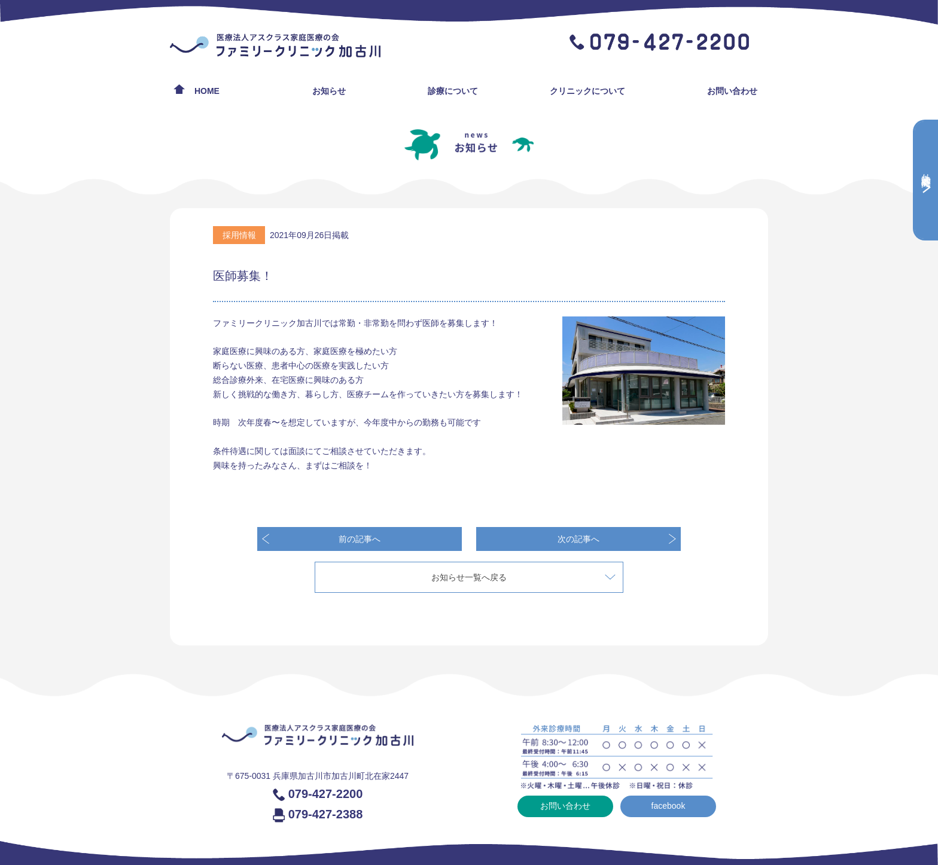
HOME (207, 91)
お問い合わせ (732, 91)
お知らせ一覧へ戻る (469, 577)
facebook (668, 806)
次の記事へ (578, 539)
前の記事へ (359, 539)
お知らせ (329, 91)
